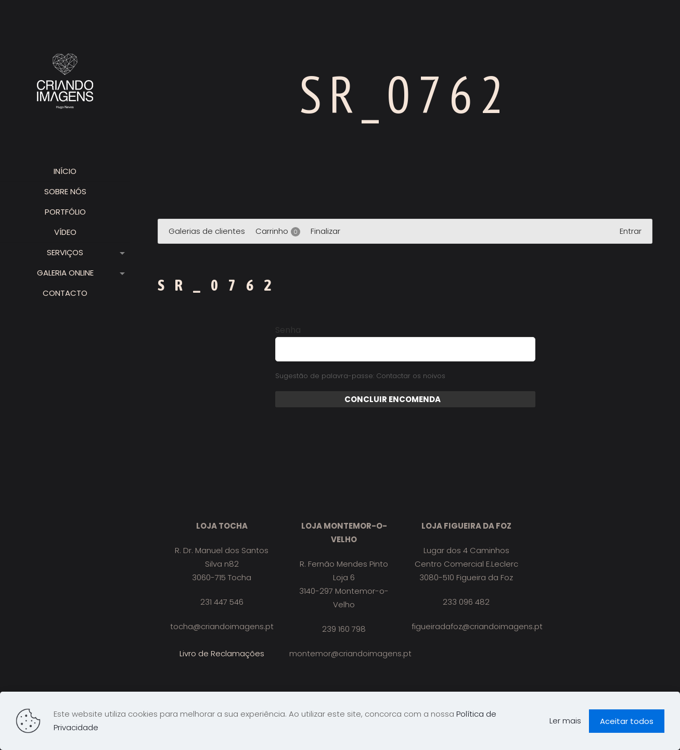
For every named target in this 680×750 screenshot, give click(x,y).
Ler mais (565, 720)
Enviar (453, 399)
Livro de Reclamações (221, 653)
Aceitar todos (626, 721)
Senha (288, 330)
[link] (120, 252)
